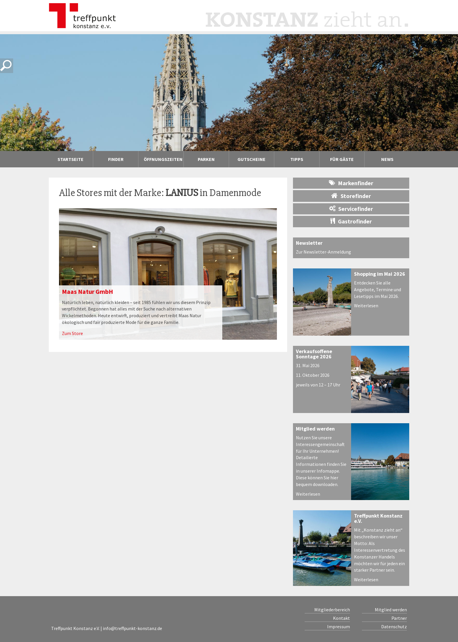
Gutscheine (251, 159)
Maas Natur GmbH (87, 291)
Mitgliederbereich (332, 609)
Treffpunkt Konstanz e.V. (378, 518)
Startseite (71, 159)
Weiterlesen (366, 305)
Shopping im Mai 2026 (379, 273)
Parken (206, 159)
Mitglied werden (315, 428)
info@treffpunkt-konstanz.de (132, 628)
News (387, 159)
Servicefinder (351, 208)
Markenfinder (351, 183)
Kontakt (341, 618)
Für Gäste (342, 159)
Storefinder (351, 195)
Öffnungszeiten (163, 159)
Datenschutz (394, 626)
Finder (116, 159)
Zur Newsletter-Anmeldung (323, 252)
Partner (399, 618)
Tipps (296, 159)
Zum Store (72, 333)
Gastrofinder (351, 221)
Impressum (338, 626)
